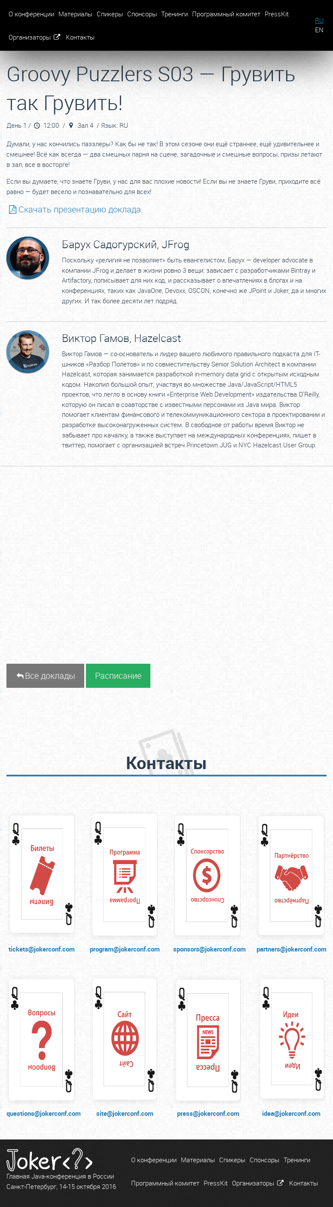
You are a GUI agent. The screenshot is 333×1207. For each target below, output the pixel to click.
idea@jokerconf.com (291, 1113)
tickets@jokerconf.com (42, 949)
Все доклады (45, 675)
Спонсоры (142, 13)
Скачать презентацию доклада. (74, 209)
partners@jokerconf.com (292, 949)
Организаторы (35, 37)
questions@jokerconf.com (41, 1113)
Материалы (75, 13)
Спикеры (110, 13)
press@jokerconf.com (208, 1113)
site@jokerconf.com (124, 1113)
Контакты (80, 37)
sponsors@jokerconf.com (208, 949)
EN (319, 30)
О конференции (31, 13)
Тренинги (174, 13)
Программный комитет (226, 13)
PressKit (277, 13)
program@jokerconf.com (125, 949)
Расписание (118, 675)
